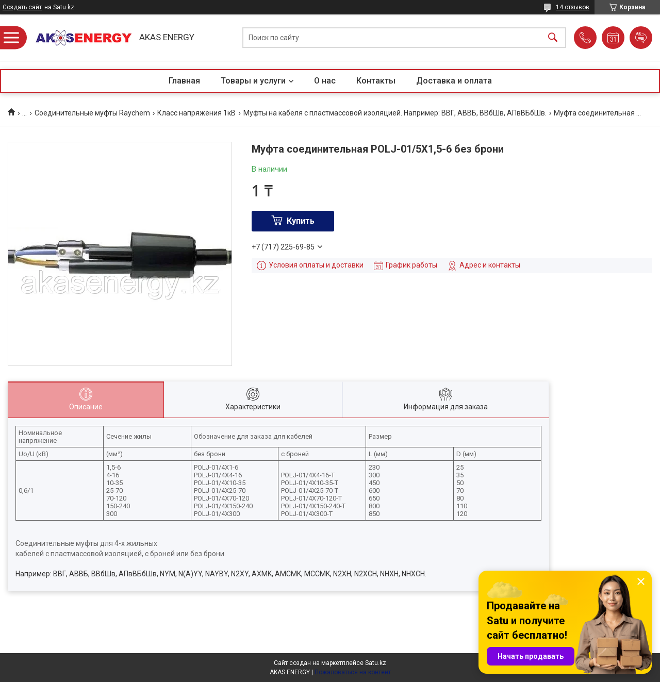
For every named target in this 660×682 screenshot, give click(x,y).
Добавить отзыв (641, 37)
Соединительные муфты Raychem (92, 113)
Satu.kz (375, 663)
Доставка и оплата (454, 81)
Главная (184, 81)
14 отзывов (572, 7)
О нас (325, 81)
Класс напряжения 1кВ (196, 113)
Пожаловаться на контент (353, 672)
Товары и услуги (253, 81)
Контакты (375, 81)
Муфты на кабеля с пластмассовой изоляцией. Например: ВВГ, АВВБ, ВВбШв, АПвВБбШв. (395, 113)
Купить (301, 221)
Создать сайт (22, 7)
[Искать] (552, 37)
